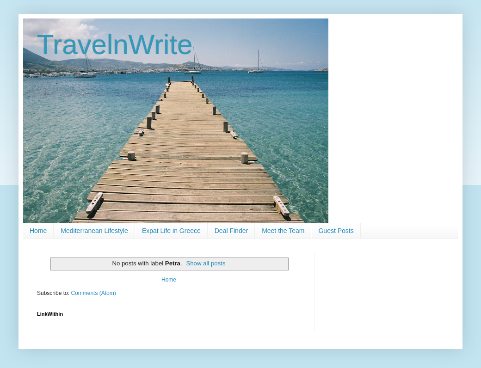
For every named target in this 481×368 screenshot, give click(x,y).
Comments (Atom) (93, 293)
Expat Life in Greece (171, 230)
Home (38, 230)
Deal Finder (231, 230)
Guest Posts (335, 230)
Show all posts (205, 263)
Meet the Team (283, 230)
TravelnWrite (115, 44)
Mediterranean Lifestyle (94, 230)
